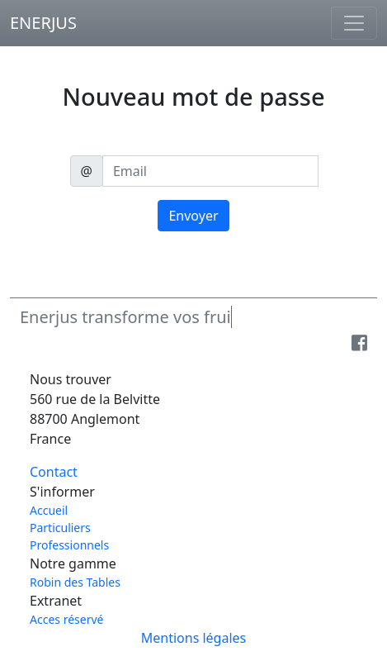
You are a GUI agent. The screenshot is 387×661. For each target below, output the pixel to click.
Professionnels (69, 545)
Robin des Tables (75, 582)
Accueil (49, 510)
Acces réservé (66, 619)
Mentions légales (194, 638)
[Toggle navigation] (354, 23)
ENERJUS (43, 23)
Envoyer (193, 216)
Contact (54, 472)
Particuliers (60, 527)
